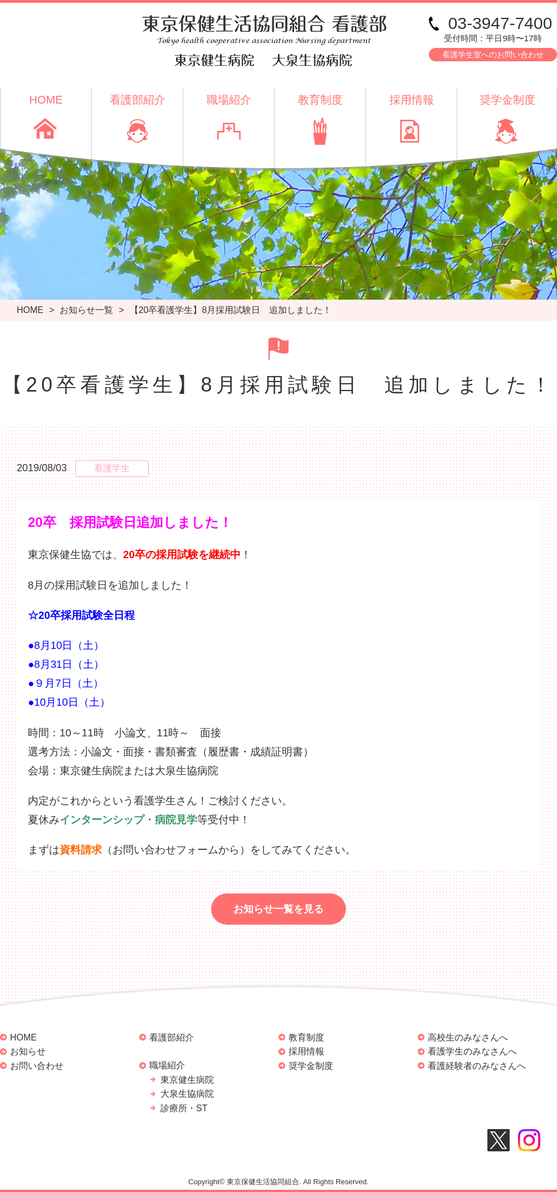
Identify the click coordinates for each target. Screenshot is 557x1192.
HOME (46, 100)
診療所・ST (183, 1108)
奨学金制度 (507, 100)
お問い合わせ (36, 1066)
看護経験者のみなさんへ (477, 1066)
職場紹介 (229, 100)
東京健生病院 (187, 1079)
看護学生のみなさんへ (472, 1051)
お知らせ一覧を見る (278, 909)
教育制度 (320, 100)
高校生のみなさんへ (468, 1037)
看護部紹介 (137, 100)
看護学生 (112, 468)
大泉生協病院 (187, 1093)
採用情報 (411, 100)
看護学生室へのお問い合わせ (493, 54)
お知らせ (28, 1051)
